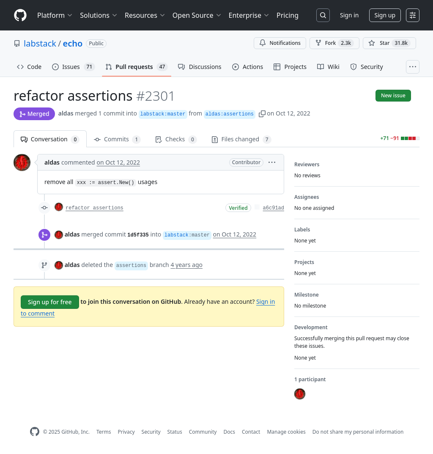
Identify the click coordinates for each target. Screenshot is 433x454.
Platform (55, 15)
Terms (103, 431)
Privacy (126, 431)
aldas (66, 113)
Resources (145, 15)
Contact (251, 431)
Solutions (99, 15)
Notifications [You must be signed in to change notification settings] (279, 43)
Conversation (50, 139)
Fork (334, 43)
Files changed (241, 139)
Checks (176, 139)
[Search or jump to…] (323, 15)
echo (72, 43)
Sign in (349, 15)
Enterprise (249, 15)
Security (151, 431)
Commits (117, 139)
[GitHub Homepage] (35, 431)
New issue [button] (393, 95)
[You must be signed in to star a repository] (389, 43)
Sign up (385, 15)
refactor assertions (94, 208)
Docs (229, 431)
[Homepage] (20, 15)
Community (203, 431)
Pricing (288, 15)
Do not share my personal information (358, 431)
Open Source (197, 15)
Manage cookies (286, 431)
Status (174, 431)
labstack (40, 43)
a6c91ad (273, 208)
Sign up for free (50, 302)
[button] (262, 113)
